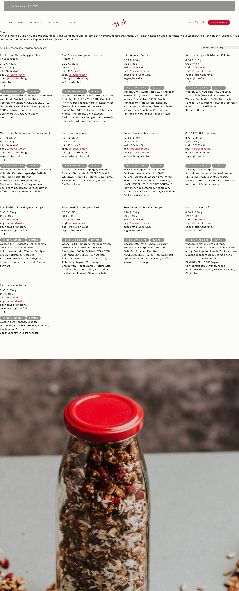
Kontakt (70, 22)
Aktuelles (54, 22)
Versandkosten (16, 74)
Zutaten (33, 91)
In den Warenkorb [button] (13, 91)
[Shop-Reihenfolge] (220, 47)
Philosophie (16, 22)
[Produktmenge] (4, 86)
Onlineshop (35, 22)
